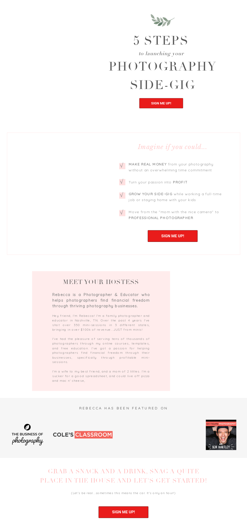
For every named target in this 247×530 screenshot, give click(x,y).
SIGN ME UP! (161, 103)
